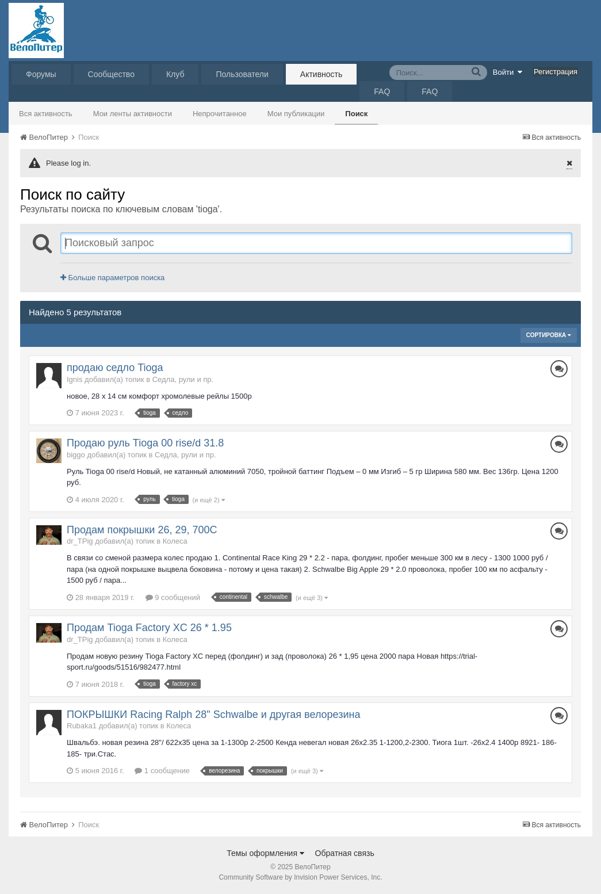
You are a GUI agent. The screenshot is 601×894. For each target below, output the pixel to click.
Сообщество (111, 74)
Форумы (41, 74)
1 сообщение (162, 770)
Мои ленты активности (132, 113)
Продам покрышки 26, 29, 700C (142, 530)
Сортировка (548, 335)
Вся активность (45, 113)
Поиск (356, 113)
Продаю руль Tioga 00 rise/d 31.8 (145, 443)
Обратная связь (344, 853)
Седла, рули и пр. (182, 379)
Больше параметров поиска (112, 277)
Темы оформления (265, 853)
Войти (508, 72)
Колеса (175, 541)
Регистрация (555, 71)
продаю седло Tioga (115, 367)
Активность (321, 74)
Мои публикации (296, 113)
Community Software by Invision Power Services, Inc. (300, 877)
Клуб (175, 74)
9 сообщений (173, 597)
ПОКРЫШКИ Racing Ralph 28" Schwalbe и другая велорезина (213, 714)
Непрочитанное (220, 113)
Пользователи (242, 74)
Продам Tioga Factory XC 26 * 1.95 (149, 627)
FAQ (382, 91)
